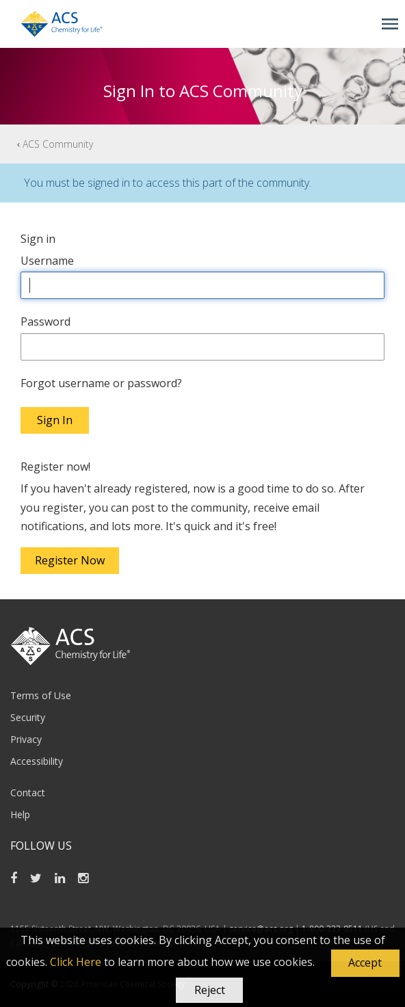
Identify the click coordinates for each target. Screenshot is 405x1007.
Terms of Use (40, 695)
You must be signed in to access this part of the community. (167, 182)
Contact (27, 792)
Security (27, 717)
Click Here (75, 961)
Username (47, 260)
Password (45, 321)
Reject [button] (209, 989)
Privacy (26, 739)
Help (20, 814)
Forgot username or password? (101, 383)
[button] (365, 963)
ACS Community (58, 144)
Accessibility (36, 761)
